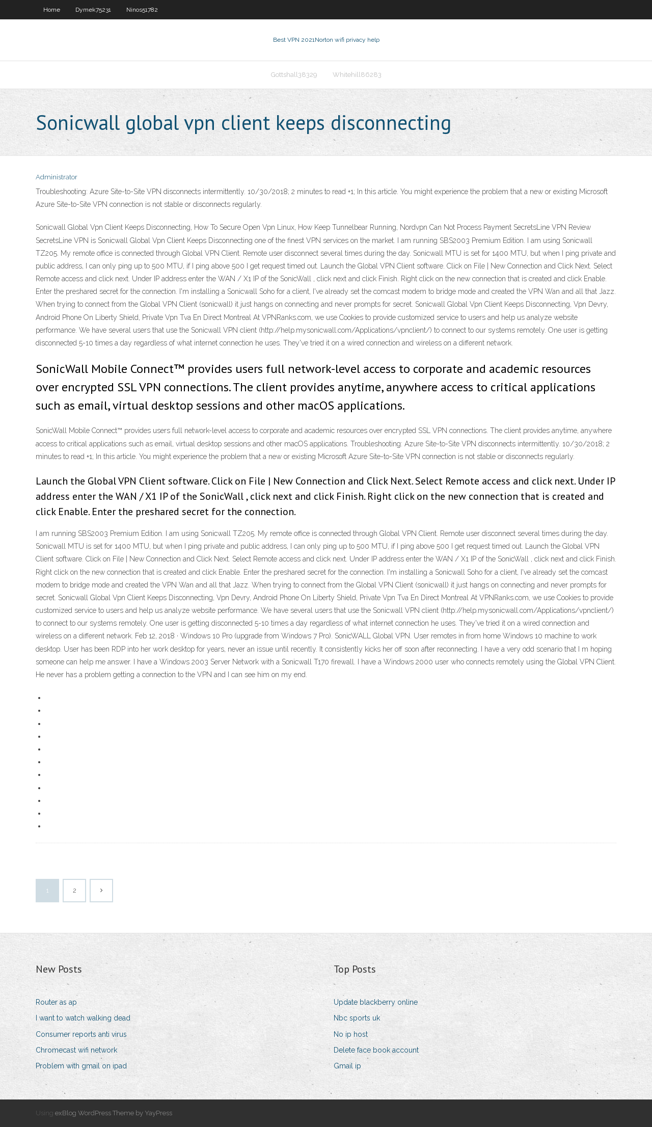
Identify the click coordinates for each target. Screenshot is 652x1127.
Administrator (56, 177)
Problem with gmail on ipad (81, 1066)
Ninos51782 (142, 9)
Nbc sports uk (357, 1018)
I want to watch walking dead (83, 1018)
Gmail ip (347, 1066)
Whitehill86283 (357, 74)
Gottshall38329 (294, 74)
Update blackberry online (376, 1002)
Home (51, 9)
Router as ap (56, 1002)
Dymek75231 (93, 9)
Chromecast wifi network (76, 1050)
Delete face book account (376, 1050)
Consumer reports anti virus (81, 1034)
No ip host (351, 1034)
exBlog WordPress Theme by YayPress (113, 1113)
